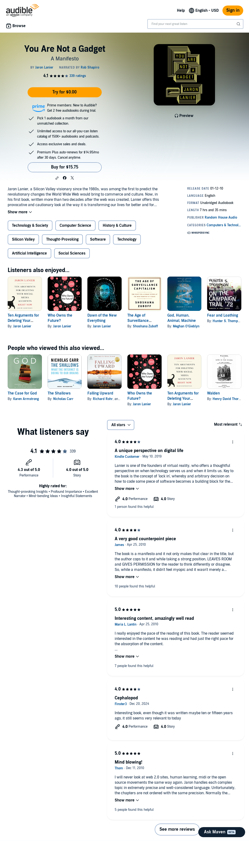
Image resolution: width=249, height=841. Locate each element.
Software (98, 239)
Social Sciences (71, 253)
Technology (126, 239)
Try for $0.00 (64, 92)
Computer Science (75, 225)
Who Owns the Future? (60, 318)
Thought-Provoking (62, 239)
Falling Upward (100, 393)
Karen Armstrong (26, 399)
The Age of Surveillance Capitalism (138, 320)
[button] (57, 178)
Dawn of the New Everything (102, 318)
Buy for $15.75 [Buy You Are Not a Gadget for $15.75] (64, 167)
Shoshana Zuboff (145, 326)
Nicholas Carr (63, 399)
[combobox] (195, 24)
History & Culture (117, 225)
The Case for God (22, 393)
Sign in (232, 10)
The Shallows (59, 393)
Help (181, 10)
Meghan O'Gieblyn (186, 326)
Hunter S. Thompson (228, 321)
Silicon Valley (23, 239)
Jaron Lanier (22, 326)
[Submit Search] (239, 24)
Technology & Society (30, 225)
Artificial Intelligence (29, 253)
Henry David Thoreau (228, 399)
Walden (213, 393)
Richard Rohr (103, 399)
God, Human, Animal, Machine (181, 318)
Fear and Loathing (222, 315)
